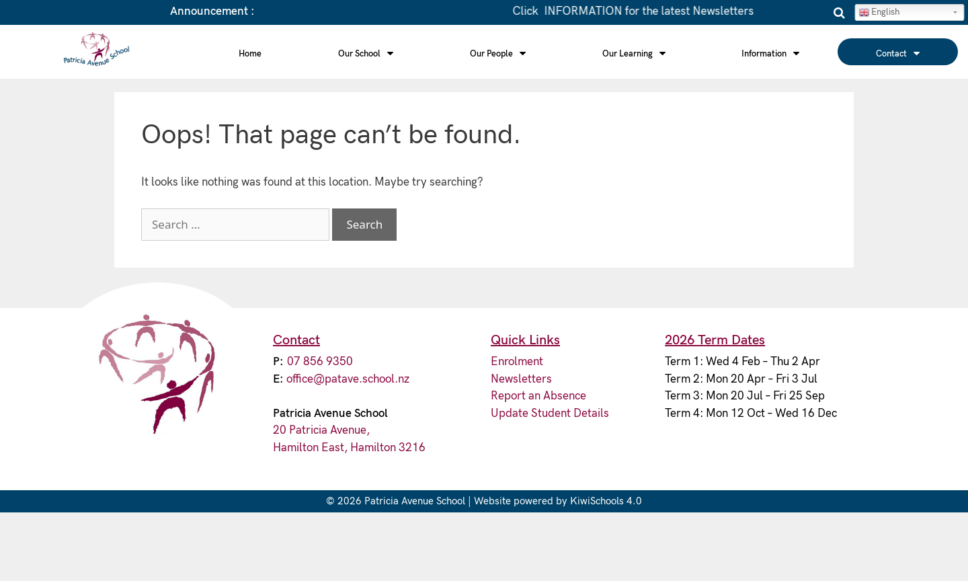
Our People (498, 53)
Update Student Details (550, 413)
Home (250, 53)
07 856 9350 (320, 362)
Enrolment (517, 362)
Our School (365, 53)
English (878, 12)
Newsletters (521, 379)
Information (770, 53)
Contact (898, 53)
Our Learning (634, 53)
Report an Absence (538, 396)
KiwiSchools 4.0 (606, 501)
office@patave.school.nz (347, 379)
